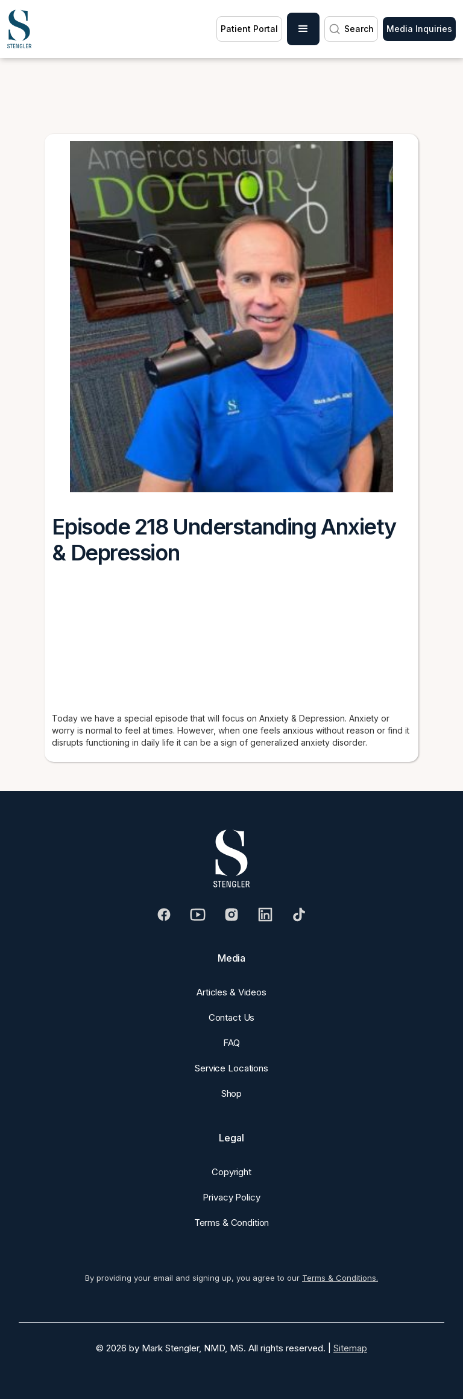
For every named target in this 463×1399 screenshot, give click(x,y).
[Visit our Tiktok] (299, 915)
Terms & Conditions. (340, 1278)
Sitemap (350, 1348)
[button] (303, 29)
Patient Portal (249, 29)
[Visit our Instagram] (231, 915)
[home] (19, 29)
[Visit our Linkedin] (265, 915)
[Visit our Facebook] (164, 915)
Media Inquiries (419, 29)
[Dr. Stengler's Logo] (231, 858)
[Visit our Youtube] (198, 915)
